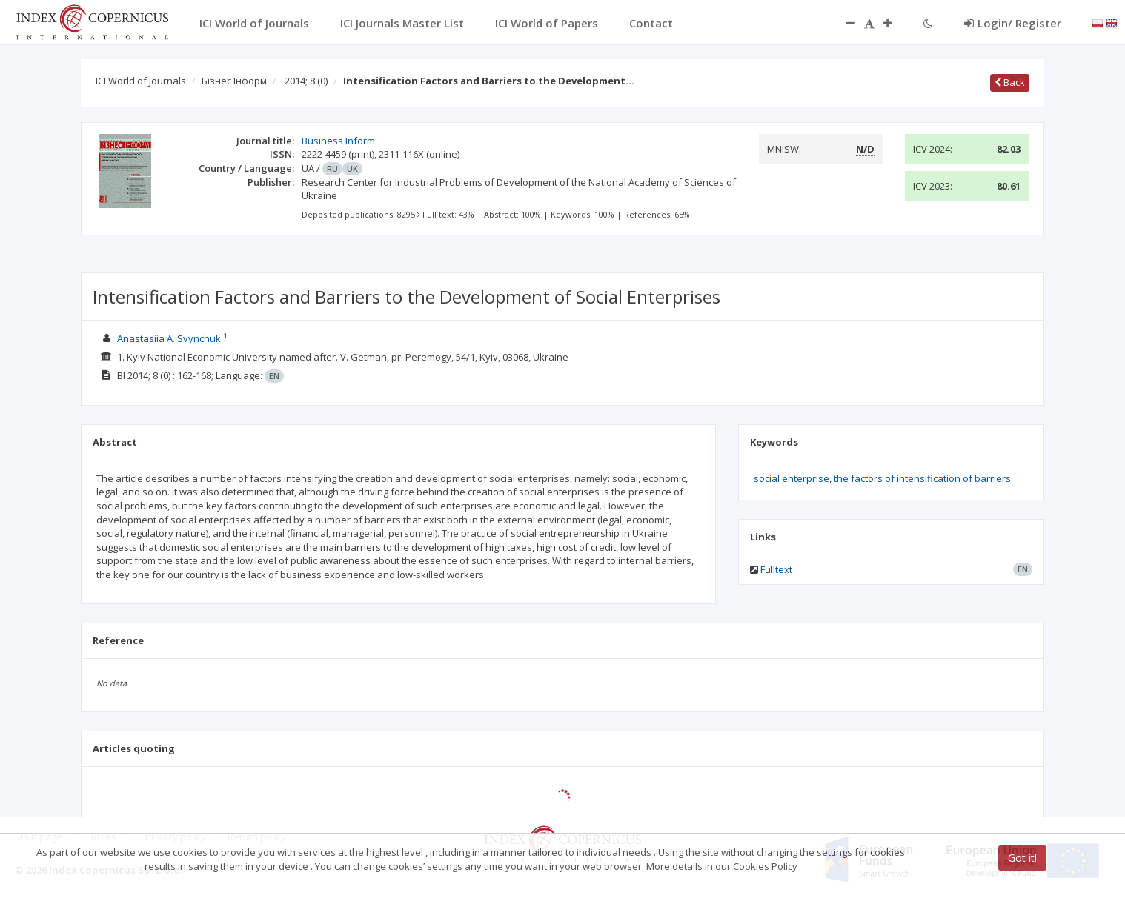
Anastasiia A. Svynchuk (169, 338)
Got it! (1022, 858)
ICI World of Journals (141, 80)
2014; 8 (306, 80)
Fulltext (776, 569)
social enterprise (791, 478)
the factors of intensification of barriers (922, 478)
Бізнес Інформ (234, 80)
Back (1010, 82)
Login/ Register (1012, 23)
